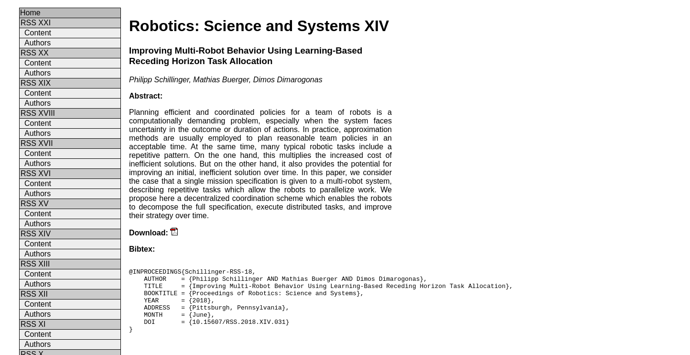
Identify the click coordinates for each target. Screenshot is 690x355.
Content (37, 33)
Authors (37, 43)
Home (30, 13)
